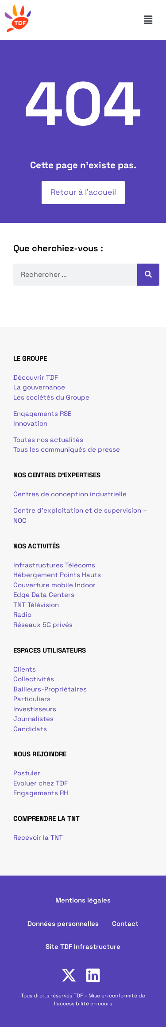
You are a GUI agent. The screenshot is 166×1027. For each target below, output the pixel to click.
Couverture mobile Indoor (54, 585)
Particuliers (31, 699)
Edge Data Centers (43, 594)
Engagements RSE (42, 413)
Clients (24, 669)
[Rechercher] (148, 275)
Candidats (30, 729)
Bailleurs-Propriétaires (50, 689)
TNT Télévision (36, 604)
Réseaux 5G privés (43, 624)
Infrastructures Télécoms (54, 565)
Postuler (26, 773)
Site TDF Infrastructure (83, 946)
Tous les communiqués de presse (66, 449)
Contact (125, 923)
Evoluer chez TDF (40, 783)
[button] (152, 20)
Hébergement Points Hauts (57, 574)
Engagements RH (40, 793)
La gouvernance (39, 387)
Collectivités (33, 679)
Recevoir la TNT (38, 837)
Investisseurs (34, 709)
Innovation (30, 423)
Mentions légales (83, 900)
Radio (22, 614)
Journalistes (33, 718)
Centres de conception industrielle (70, 494)
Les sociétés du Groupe (51, 397)
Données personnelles (63, 923)
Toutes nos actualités (48, 439)
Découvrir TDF (35, 377)
